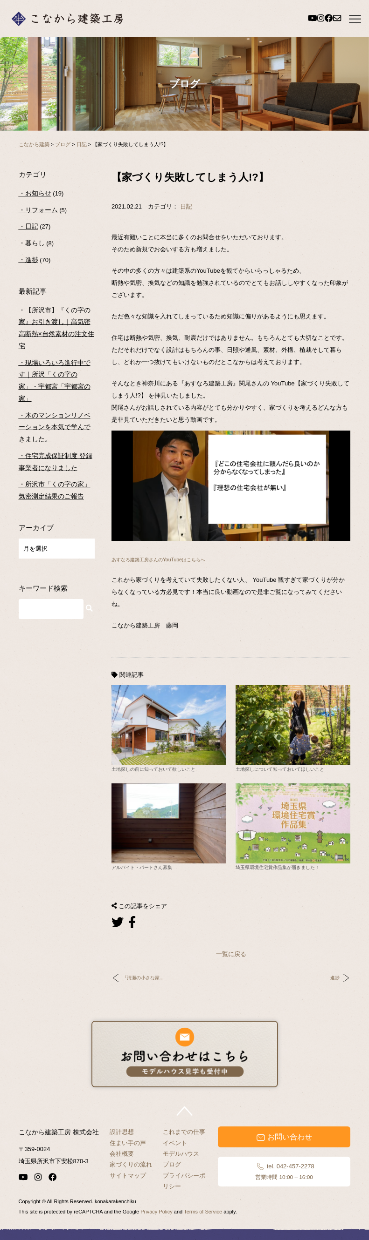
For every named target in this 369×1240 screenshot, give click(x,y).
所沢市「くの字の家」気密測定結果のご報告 (55, 490)
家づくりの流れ (131, 1164)
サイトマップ (128, 1175)
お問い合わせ (284, 1137)
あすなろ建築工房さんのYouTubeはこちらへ (158, 559)
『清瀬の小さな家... (143, 977)
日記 (186, 206)
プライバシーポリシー (184, 1181)
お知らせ (38, 193)
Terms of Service (203, 1211)
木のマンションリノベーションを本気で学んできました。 (55, 427)
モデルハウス (181, 1153)
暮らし (35, 243)
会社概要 (122, 1153)
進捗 (335, 977)
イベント (175, 1142)
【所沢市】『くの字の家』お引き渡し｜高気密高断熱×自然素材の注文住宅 (56, 328)
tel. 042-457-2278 (284, 1171)
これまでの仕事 (184, 1131)
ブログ (172, 1164)
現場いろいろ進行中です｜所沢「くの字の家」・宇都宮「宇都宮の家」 (55, 380)
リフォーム (41, 210)
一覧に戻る (231, 953)
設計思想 (122, 1131)
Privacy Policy (156, 1211)
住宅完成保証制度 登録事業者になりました (55, 462)
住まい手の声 (128, 1142)
